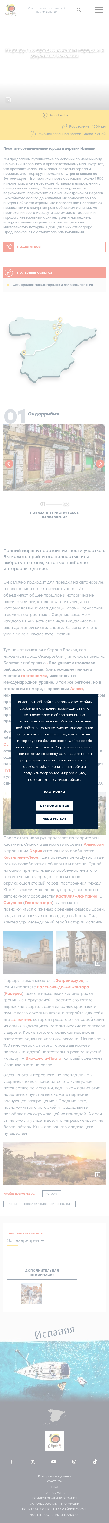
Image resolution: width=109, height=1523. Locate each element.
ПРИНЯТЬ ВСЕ (54, 819)
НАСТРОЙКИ (54, 792)
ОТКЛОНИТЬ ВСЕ (54, 805)
